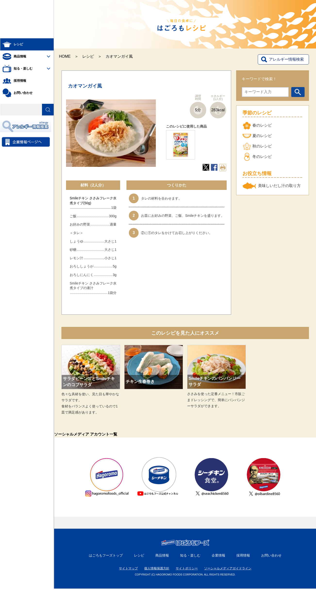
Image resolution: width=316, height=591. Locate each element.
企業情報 (218, 558)
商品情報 (162, 558)
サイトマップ (128, 570)
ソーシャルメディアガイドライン (227, 570)
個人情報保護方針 (156, 570)
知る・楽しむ (190, 558)
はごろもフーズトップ (106, 558)
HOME (65, 56)
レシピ (88, 56)
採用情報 (243, 558)
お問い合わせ (271, 558)
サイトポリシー (187, 570)
